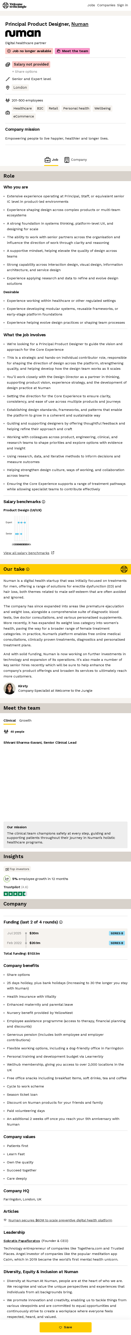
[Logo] (14, 5)
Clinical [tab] (9, 721)
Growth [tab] (25, 720)
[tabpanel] (65, 788)
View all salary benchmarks (26, 553)
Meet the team (72, 51)
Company (75, 159)
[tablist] (65, 721)
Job (51, 159)
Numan (80, 24)
